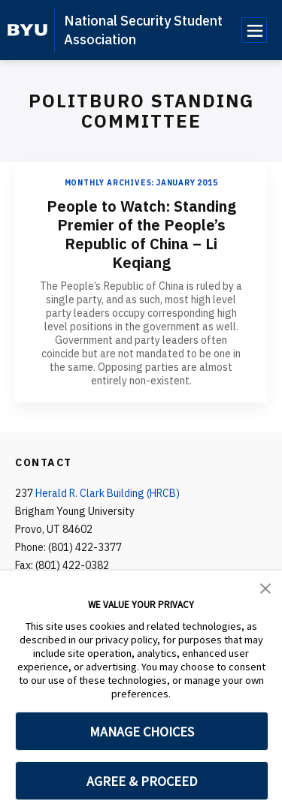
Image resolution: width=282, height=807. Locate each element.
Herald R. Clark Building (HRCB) (107, 493)
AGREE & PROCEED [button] (141, 781)
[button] (265, 587)
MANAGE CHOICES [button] (141, 731)
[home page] (27, 30)
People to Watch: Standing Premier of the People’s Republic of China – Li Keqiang (141, 234)
